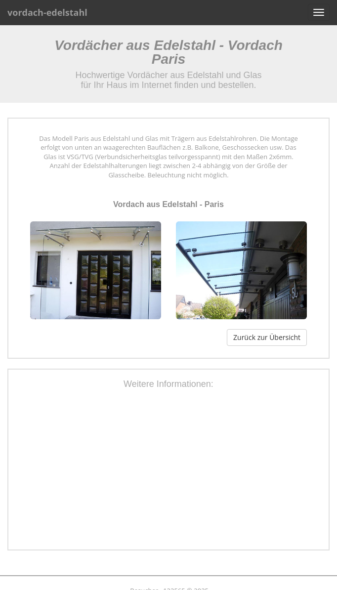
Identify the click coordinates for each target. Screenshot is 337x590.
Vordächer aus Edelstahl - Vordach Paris (168, 52)
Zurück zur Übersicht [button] (266, 337)
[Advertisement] (180, 471)
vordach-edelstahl (47, 12)
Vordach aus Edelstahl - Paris (168, 204)
